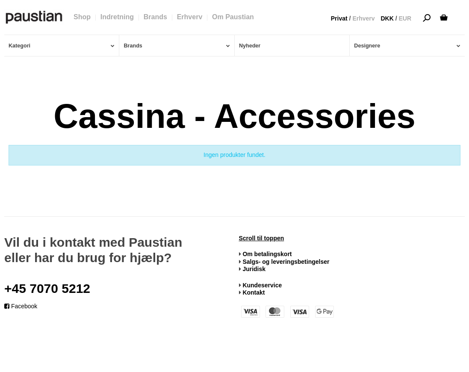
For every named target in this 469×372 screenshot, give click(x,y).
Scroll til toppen (261, 238)
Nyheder (249, 46)
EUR (404, 18)
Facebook (20, 306)
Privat (339, 18)
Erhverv (363, 18)
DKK (387, 18)
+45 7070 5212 (47, 288)
